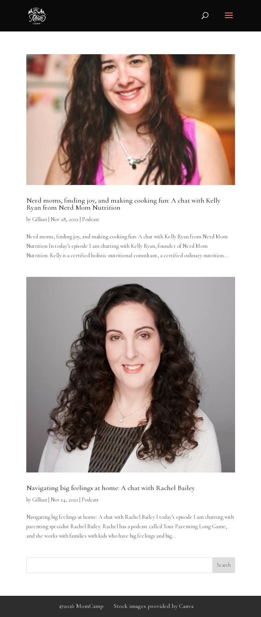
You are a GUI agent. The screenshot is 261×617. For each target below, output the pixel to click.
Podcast (90, 219)
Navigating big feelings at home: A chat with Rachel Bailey (110, 487)
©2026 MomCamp (81, 606)
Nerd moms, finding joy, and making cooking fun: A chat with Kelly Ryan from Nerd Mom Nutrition (123, 204)
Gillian (39, 219)
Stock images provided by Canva (153, 606)
